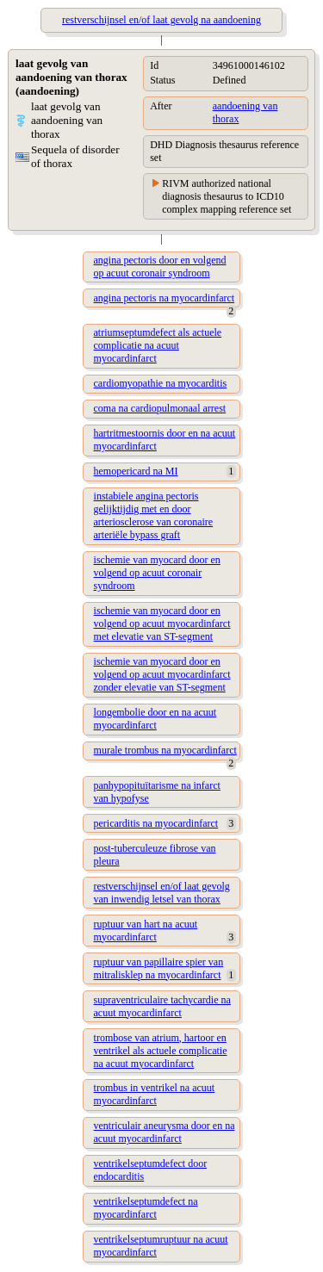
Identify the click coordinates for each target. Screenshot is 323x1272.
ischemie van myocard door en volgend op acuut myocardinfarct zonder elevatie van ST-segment (162, 674)
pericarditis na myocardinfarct (156, 823)
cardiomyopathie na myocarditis (160, 383)
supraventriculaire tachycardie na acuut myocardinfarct (162, 1006)
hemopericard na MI (136, 471)
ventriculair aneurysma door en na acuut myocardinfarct (164, 1132)
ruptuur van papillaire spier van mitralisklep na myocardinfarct (159, 968)
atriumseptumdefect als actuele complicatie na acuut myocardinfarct (158, 345)
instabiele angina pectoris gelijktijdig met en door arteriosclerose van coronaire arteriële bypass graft (154, 515)
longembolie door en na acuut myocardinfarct (155, 718)
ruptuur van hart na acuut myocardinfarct (146, 930)
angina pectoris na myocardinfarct (164, 298)
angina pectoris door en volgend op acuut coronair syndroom (160, 266)
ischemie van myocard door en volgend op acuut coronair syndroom (157, 573)
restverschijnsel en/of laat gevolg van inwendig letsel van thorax (162, 892)
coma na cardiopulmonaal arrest (160, 408)
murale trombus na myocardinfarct (165, 750)
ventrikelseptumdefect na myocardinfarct (146, 1207)
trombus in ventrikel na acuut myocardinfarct (154, 1094)
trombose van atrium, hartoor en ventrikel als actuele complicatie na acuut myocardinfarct (160, 1051)
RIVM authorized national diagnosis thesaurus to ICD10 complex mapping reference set (226, 196)
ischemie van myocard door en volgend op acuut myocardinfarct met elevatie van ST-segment (162, 623)
